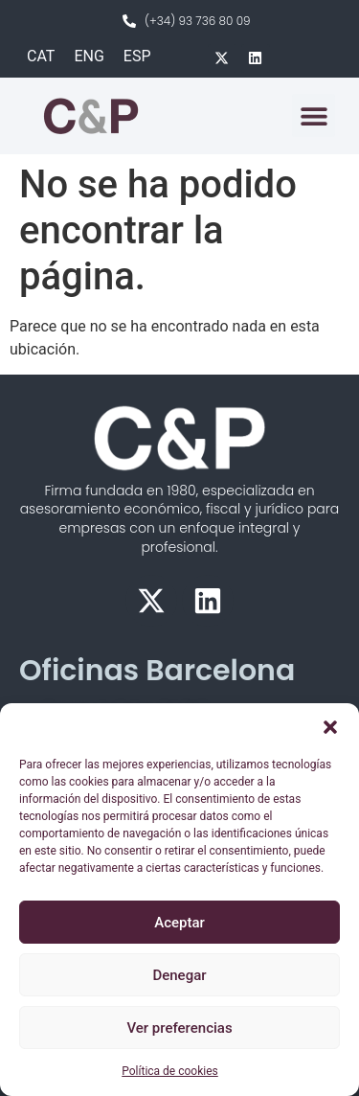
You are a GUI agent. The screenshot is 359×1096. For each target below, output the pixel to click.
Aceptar (179, 922)
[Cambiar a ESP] (137, 56)
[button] (330, 727)
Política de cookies (170, 1071)
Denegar (179, 975)
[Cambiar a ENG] (88, 56)
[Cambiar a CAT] (40, 56)
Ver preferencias (179, 1028)
